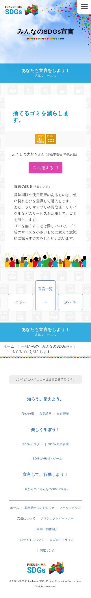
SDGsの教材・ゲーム (47, 458)
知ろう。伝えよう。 (45, 399)
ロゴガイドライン (62, 539)
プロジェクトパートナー (57, 518)
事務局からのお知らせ (39, 507)
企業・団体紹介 (47, 529)
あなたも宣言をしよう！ (45, 73)
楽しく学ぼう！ (45, 430)
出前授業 (63, 413)
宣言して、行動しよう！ (45, 474)
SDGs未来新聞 (58, 444)
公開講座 (45, 413)
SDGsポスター (32, 444)
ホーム (14, 507)
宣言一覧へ (45, 295)
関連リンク (47, 550)
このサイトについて (31, 539)
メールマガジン (70, 507)
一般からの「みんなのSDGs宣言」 (45, 489)
